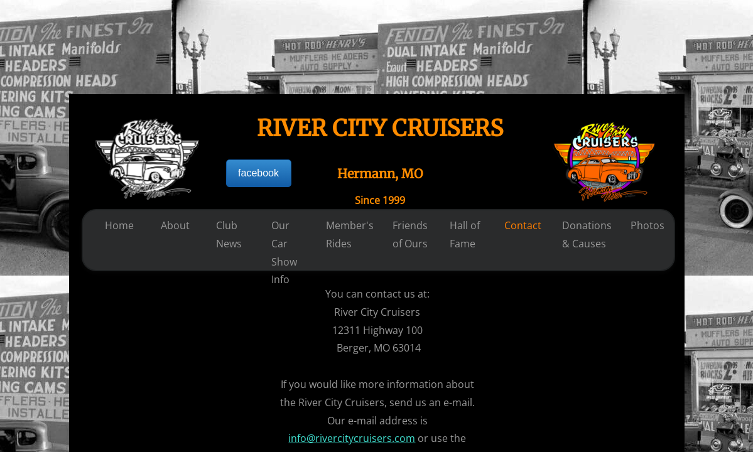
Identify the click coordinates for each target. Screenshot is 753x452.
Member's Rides (350, 234)
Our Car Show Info (284, 252)
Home (119, 225)
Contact (522, 225)
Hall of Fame (465, 234)
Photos (647, 225)
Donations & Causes (587, 234)
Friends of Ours (410, 234)
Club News (229, 234)
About (175, 225)
